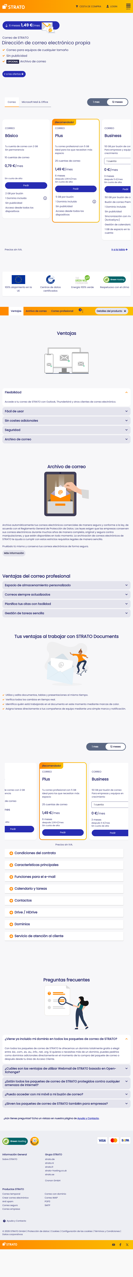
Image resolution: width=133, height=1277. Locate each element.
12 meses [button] (117, 102)
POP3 (47, 1201)
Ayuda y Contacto (88, 1118)
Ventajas (16, 311)
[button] (88, 6)
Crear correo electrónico (15, 1197)
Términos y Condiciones (107, 1231)
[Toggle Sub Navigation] (82, 311)
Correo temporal (11, 1194)
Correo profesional (62, 311)
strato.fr (49, 1167)
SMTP (47, 1205)
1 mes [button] (96, 102)
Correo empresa (11, 1209)
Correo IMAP (51, 1197)
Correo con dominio (55, 1194)
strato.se (49, 1174)
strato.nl (49, 1163)
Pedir (26, 185)
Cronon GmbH (52, 1180)
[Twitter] (127, 1244)
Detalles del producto (112, 311)
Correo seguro (10, 1205)
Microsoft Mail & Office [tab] (35, 102)
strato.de (50, 1159)
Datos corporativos (12, 1234)
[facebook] (120, 1244)
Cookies (55, 1231)
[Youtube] (113, 1244)
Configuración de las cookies (76, 1231)
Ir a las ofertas (14, 74)
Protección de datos (38, 1231)
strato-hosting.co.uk (56, 1170)
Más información (14, 553)
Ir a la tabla (119, 249)
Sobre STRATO (9, 1159)
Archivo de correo (36, 311)
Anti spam (7, 1201)
